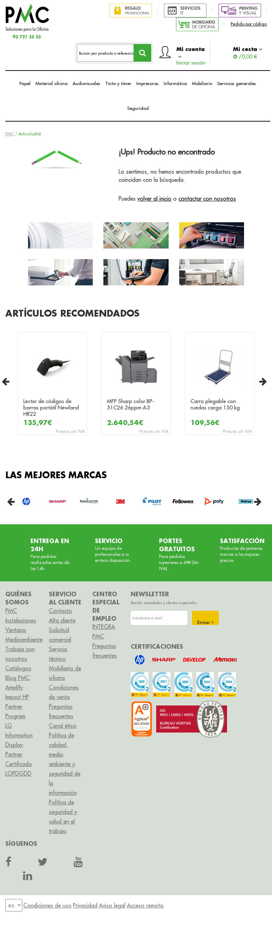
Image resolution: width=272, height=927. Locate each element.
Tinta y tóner (118, 83)
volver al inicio (154, 198)
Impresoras (147, 83)
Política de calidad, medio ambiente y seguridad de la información (64, 764)
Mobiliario (202, 83)
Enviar (205, 622)
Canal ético (62, 725)
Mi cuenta (190, 53)
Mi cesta (247, 52)
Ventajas (15, 629)
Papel (24, 83)
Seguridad (138, 108)
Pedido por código (249, 24)
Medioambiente (23, 639)
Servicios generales (236, 83)
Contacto (60, 610)
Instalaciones (20, 620)
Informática (175, 83)
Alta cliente (62, 620)
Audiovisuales (86, 83)
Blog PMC (17, 677)
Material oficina (51, 83)
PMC (9, 133)
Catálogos (18, 668)
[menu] (13, 905)
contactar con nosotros (207, 198)
